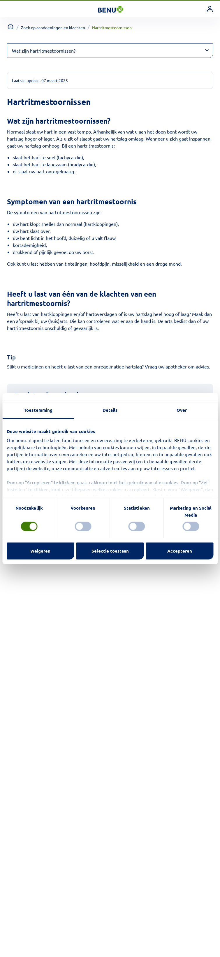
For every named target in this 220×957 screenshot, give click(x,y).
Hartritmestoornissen (112, 27)
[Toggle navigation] (12, 8)
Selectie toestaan (110, 551)
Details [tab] (110, 410)
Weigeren (40, 551)
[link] (209, 8)
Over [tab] (182, 410)
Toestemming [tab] (38, 410)
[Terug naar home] (10, 26)
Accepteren (179, 551)
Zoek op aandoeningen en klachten (53, 27)
